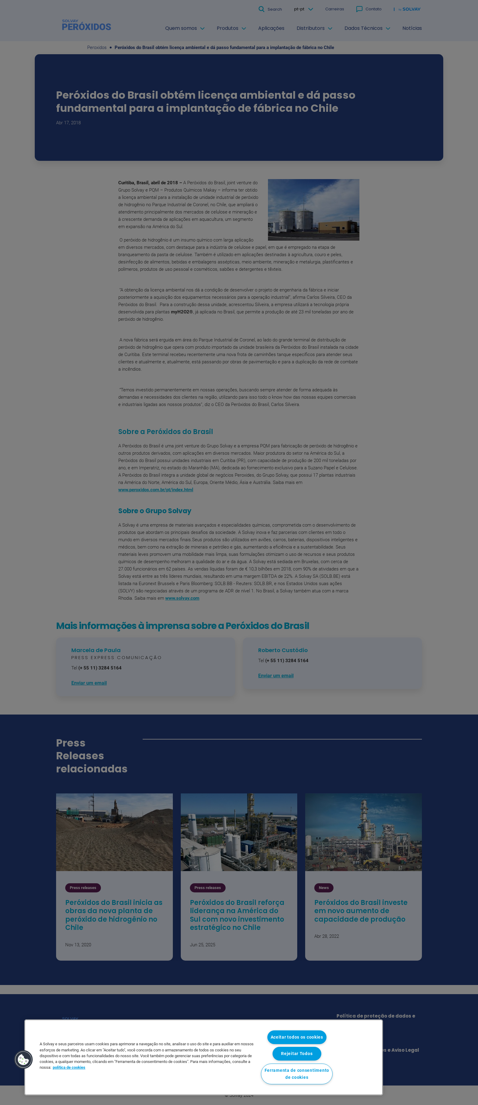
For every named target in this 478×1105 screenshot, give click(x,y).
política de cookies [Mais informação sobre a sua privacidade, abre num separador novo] (69, 1067)
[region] (203, 1057)
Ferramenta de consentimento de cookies (297, 1074)
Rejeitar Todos (296, 1053)
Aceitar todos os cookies (297, 1037)
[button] (23, 1059)
